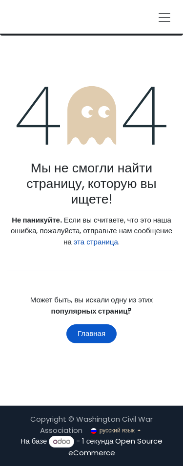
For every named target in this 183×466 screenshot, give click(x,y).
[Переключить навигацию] (164, 17)
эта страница (96, 242)
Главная (91, 333)
